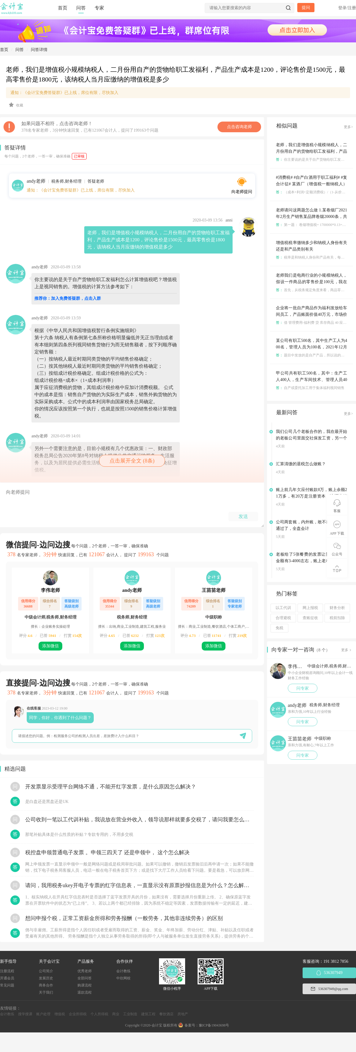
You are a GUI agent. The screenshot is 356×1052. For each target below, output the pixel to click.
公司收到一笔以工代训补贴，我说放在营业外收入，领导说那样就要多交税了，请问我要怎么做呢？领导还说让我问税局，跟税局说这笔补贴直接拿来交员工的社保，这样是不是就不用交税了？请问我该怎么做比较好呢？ (139, 820)
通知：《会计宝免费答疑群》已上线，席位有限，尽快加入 (64, 92)
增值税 (59, 1014)
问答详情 (39, 49)
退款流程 (84, 992)
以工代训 (283, 608)
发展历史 (46, 978)
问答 (81, 7)
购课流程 (84, 985)
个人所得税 (99, 1014)
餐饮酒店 (166, 1014)
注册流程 (7, 971)
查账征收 (310, 618)
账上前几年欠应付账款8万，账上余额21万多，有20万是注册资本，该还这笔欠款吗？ (311, 496)
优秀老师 (84, 971)
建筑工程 (148, 1014)
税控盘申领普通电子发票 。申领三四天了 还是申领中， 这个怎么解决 (107, 852)
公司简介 (46, 971)
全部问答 (84, 978)
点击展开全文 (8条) (132, 461)
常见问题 (7, 985)
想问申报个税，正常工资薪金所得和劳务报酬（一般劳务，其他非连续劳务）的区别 (124, 918)
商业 (115, 1014)
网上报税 (310, 608)
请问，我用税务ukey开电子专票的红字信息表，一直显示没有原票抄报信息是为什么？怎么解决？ (139, 885)
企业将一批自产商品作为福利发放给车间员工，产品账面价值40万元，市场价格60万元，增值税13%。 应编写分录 (311, 314)
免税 (279, 628)
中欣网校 (123, 978)
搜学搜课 (25, 1014)
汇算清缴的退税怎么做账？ (301, 464)
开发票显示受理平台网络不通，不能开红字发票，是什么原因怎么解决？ (110, 787)
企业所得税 (78, 1014)
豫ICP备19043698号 (214, 1025)
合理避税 (283, 618)
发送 (243, 516)
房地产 (182, 1014)
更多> (348, 127)
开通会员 (7, 978)
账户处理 (43, 1014)
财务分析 (337, 608)
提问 (306, 7)
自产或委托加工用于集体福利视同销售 (310, 388)
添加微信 (50, 646)
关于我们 (46, 992)
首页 (62, 7)
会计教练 (123, 971)
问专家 (302, 688)
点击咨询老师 (239, 127)
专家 (99, 7)
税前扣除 (337, 618)
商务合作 (46, 985)
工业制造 (130, 1014)
